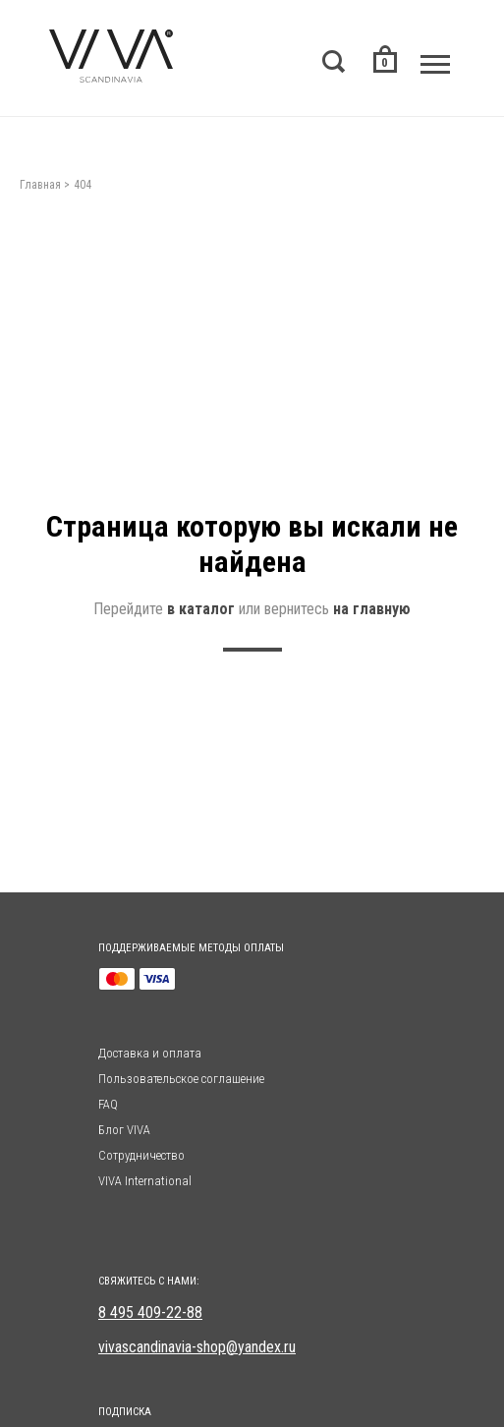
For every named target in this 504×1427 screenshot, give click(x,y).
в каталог (201, 608)
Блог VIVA (124, 1129)
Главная (40, 185)
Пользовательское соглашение (181, 1078)
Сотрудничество (141, 1155)
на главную (372, 608)
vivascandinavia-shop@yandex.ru (197, 1347)
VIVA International (145, 1180)
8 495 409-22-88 (150, 1312)
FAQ (108, 1104)
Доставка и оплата (149, 1053)
